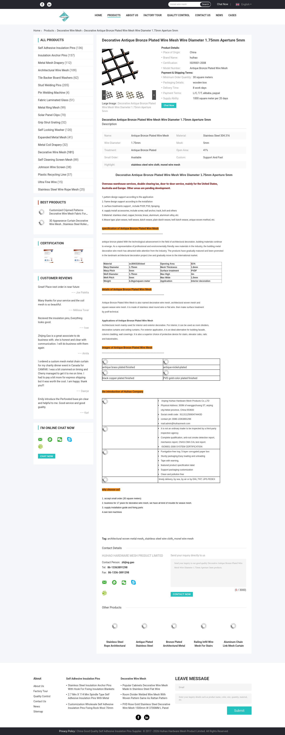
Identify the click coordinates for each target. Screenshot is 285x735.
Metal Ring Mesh (49, 107)
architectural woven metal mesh (126, 538)
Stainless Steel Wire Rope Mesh (58, 189)
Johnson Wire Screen (51, 167)
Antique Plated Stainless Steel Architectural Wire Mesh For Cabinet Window (144, 643)
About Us (132, 15)
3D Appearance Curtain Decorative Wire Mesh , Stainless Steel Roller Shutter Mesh (68, 224)
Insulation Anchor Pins (52, 55)
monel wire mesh (184, 538)
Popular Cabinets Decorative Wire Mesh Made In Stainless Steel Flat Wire (145, 687)
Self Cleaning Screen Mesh (55, 159)
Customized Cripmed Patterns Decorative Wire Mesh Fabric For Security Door (67, 214)
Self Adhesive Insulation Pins (56, 48)
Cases (232, 15)
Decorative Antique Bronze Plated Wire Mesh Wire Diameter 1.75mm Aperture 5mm (129, 107)
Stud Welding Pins (49, 85)
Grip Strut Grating (49, 122)
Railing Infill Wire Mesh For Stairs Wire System (203, 643)
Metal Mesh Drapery (51, 63)
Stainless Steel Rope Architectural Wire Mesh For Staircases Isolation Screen (114, 643)
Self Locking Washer (51, 130)
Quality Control (178, 15)
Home (98, 15)
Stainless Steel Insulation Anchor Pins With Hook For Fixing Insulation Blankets (91, 687)
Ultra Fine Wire (47, 182)
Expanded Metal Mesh (52, 137)
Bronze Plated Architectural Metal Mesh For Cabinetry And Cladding (174, 643)
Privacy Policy (67, 731)
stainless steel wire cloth (159, 538)
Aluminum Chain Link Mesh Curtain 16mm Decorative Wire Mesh (233, 643)
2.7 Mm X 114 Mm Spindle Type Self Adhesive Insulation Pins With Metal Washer (88, 697)
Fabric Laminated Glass (53, 100)
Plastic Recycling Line (52, 174)
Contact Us (202, 15)
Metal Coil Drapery (50, 145)
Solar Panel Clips (49, 115)
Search (205, 4)
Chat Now (222, 4)
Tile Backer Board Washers (55, 77)
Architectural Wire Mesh (53, 70)
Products (114, 15)
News (219, 15)
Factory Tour (153, 15)
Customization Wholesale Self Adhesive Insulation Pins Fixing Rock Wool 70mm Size (90, 706)
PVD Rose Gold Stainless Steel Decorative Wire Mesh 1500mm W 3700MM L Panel (146, 706)
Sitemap (38, 711)
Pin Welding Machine (51, 92)
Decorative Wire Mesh (69, 30)
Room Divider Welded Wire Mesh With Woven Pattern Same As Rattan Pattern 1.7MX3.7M (145, 697)
